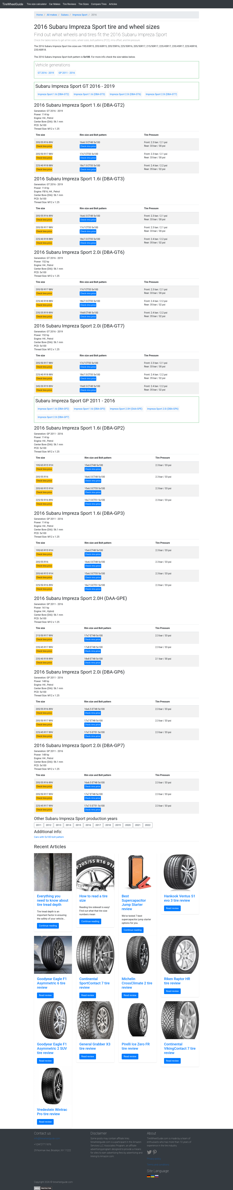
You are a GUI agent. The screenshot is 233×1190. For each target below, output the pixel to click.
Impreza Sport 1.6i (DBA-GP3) (89, 408)
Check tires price (44, 146)
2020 (128, 825)
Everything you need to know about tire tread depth (52, 900)
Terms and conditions (158, 1164)
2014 (68, 825)
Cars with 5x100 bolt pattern (49, 837)
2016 (88, 825)
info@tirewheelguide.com (47, 1138)
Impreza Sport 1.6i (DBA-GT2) (53, 94)
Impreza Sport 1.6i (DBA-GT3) (89, 94)
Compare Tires (99, 4)
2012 (48, 825)
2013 (58, 825)
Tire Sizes (83, 4)
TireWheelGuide (12, 4)
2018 (108, 825)
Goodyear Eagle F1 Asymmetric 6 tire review (52, 983)
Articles (113, 4)
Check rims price (88, 146)
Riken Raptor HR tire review (177, 981)
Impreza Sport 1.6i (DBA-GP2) (53, 408)
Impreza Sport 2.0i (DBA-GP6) (162, 408)
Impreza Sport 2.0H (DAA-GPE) (126, 408)
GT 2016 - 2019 (46, 72)
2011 (38, 825)
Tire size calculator (37, 4)
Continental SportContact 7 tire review (94, 983)
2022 (148, 825)
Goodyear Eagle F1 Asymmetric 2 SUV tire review (52, 1048)
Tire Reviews (69, 4)
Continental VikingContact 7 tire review (180, 1048)
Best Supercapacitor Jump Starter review (134, 902)
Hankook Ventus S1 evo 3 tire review (179, 898)
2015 (78, 825)
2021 (138, 825)
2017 (98, 825)
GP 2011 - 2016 (67, 72)
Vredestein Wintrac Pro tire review (52, 1112)
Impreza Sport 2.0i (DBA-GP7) (53, 417)
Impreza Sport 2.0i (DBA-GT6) (125, 94)
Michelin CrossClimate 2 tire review (137, 983)
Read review (172, 908)
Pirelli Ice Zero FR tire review (136, 1046)
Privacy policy (154, 1158)
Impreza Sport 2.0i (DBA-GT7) (161, 94)
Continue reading (48, 925)
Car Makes (54, 4)
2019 (118, 825)
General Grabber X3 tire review (94, 1046)
